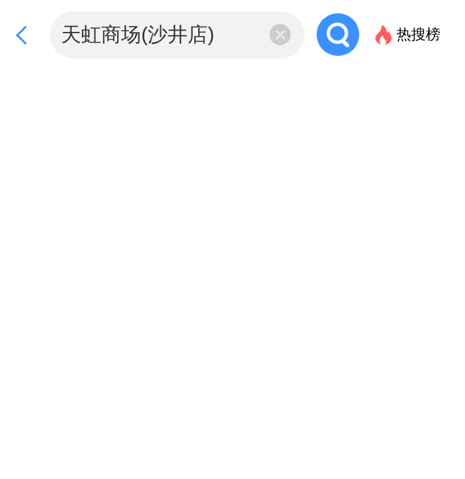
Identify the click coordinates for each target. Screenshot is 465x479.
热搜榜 (418, 34)
